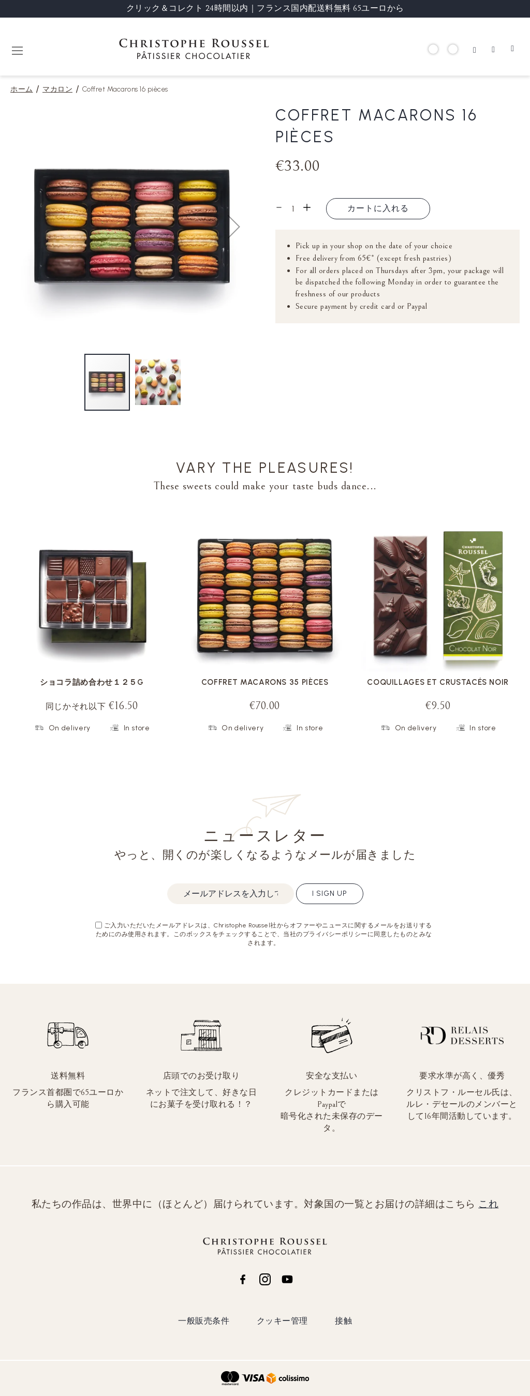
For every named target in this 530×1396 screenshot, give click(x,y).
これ (488, 1204)
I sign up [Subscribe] (329, 893)
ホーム (21, 89)
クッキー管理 (282, 1321)
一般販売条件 (203, 1321)
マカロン (57, 89)
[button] (234, 226)
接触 (343, 1321)
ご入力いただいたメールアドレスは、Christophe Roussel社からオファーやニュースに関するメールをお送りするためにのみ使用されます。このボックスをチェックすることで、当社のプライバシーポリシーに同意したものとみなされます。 (264, 934)
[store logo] (194, 50)
